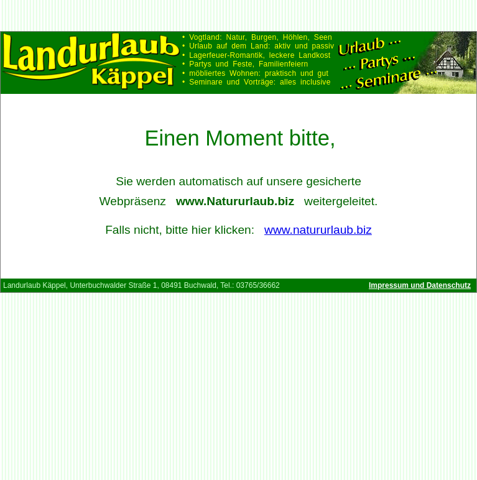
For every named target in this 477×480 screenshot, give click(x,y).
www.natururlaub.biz (318, 229)
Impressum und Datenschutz (420, 285)
